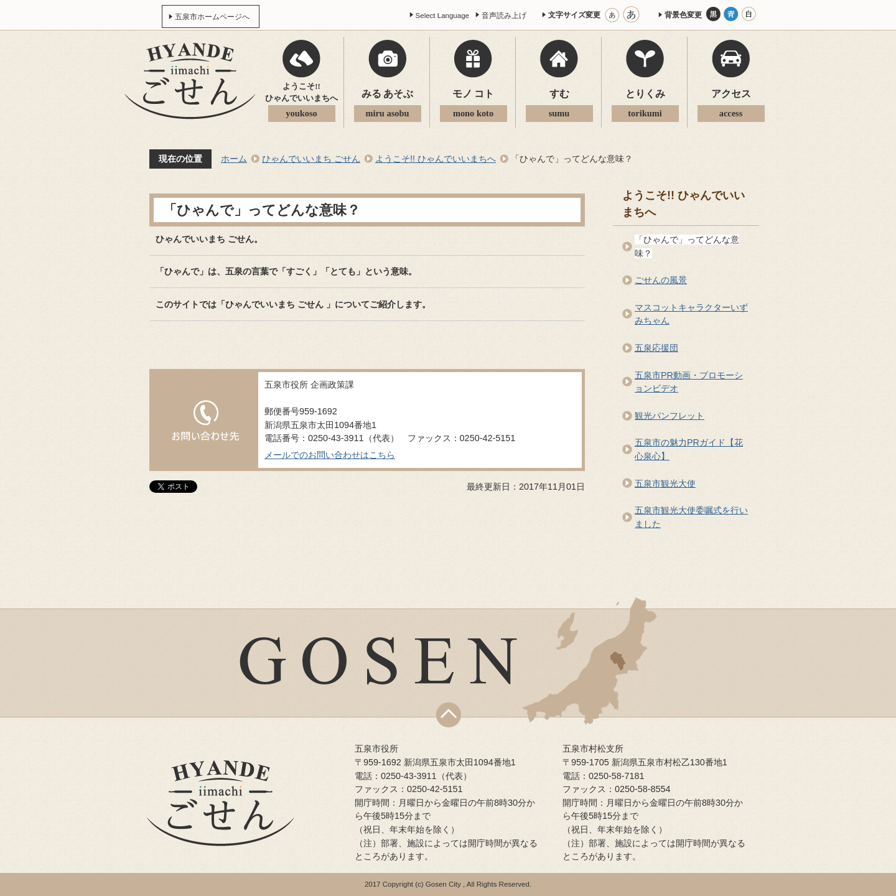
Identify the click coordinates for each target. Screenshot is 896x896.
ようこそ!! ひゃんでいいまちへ (435, 159)
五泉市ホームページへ (212, 17)
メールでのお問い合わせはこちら (329, 455)
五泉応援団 (656, 348)
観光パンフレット (669, 416)
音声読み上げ (504, 15)
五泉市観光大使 (665, 483)
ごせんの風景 (661, 280)
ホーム (234, 159)
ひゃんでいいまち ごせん (311, 159)
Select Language (442, 15)
